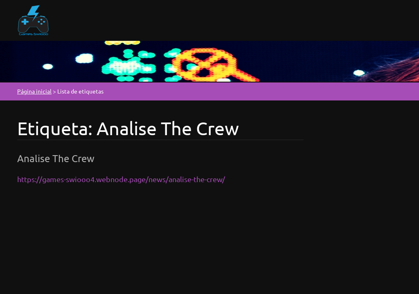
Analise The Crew (56, 158)
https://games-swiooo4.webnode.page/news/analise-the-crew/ (121, 179)
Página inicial (34, 91)
